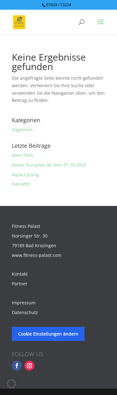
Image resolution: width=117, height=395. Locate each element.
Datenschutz (25, 312)
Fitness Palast (26, 226)
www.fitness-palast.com (36, 255)
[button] (11, 383)
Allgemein (22, 129)
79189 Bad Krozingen (34, 245)
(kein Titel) (22, 155)
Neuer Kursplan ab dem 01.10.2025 (49, 165)
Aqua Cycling (25, 175)
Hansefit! (21, 184)
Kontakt (20, 274)
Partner (19, 284)
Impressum (24, 303)
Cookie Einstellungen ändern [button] (48, 334)
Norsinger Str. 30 (29, 236)
